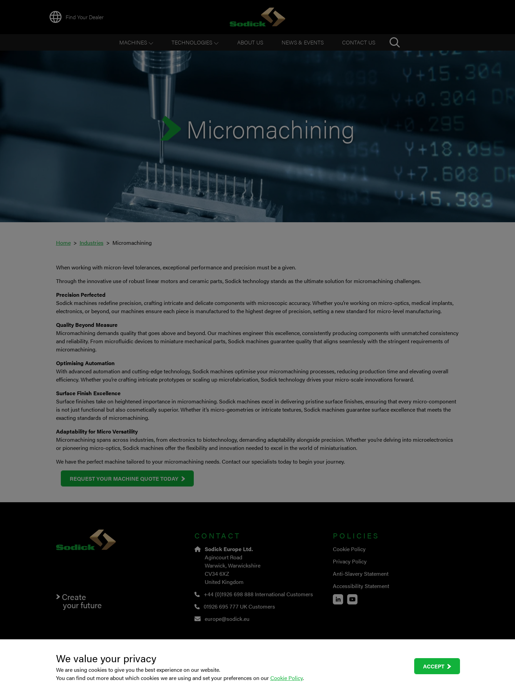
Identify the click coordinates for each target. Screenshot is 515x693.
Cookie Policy (286, 678)
